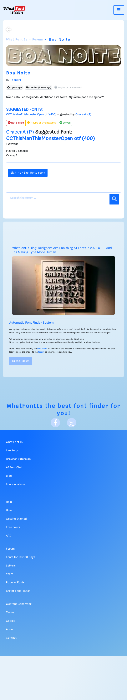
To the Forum (20, 361)
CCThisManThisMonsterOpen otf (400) (31, 114)
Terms (10, 612)
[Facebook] (55, 422)
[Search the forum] (59, 198)
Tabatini (15, 80)
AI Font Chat (14, 467)
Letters (11, 565)
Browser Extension (18, 459)
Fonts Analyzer (15, 484)
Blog (9, 475)
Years (9, 574)
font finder (42, 349)
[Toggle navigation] (118, 9)
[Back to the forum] (8, 30)
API (8, 535)
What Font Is (16, 39)
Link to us (12, 450)
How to (10, 510)
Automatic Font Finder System (31, 322)
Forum (37, 39)
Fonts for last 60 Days (20, 557)
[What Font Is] (14, 10)
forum (41, 352)
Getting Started (16, 518)
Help (9, 502)
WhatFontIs (25, 406)
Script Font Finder (18, 591)
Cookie (10, 620)
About (10, 629)
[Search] (114, 199)
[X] (71, 422)
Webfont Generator (19, 604)
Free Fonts (13, 527)
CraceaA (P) (83, 114)
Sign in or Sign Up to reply (27, 172)
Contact (11, 637)
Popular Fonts (15, 582)
